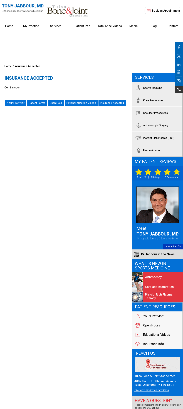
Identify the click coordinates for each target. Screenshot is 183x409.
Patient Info (82, 26)
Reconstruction (147, 150)
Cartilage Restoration (153, 287)
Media (133, 26)
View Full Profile (173, 246)
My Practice (31, 26)
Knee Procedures (148, 100)
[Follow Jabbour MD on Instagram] (179, 81)
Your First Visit (15, 103)
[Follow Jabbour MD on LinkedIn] (179, 63)
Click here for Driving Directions (151, 390)
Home (9, 26)
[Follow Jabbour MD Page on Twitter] (179, 56)
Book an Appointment (166, 10)
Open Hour (56, 103)
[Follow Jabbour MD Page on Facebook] (179, 47)
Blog (154, 26)
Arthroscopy (147, 277)
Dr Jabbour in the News (154, 254)
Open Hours (147, 325)
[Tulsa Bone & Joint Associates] (157, 364)
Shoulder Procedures (151, 112)
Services (55, 26)
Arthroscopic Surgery (151, 125)
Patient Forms (37, 103)
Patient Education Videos (81, 103)
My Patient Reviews (155, 161)
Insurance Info (149, 344)
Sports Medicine (148, 87)
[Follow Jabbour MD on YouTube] (179, 72)
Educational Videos (152, 334)
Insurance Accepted (112, 103)
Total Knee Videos (110, 26)
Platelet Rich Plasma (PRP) (154, 137)
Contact (173, 26)
